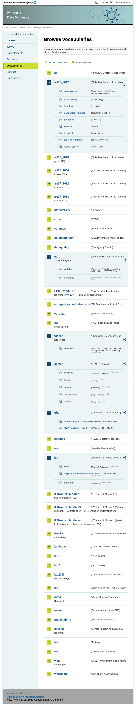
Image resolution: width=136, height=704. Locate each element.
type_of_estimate (73, 139)
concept (68, 372)
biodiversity (62, 209)
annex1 (68, 466)
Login (101, 2)
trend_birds (70, 133)
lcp (56, 587)
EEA (21, 2)
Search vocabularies (58, 63)
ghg (56, 412)
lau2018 (59, 574)
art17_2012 (61, 183)
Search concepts (83, 63)
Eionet (21, 28)
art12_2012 (61, 82)
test (56, 642)
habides (59, 438)
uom (57, 651)
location (68, 106)
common (60, 228)
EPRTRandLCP (64, 291)
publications (62, 619)
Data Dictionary (33, 28)
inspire (58, 533)
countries (69, 348)
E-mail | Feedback (17, 693)
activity (68, 269)
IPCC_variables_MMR (75, 428)
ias (56, 448)
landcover (61, 546)
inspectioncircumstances (77, 473)
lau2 (57, 565)
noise (58, 610)
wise (57, 660)
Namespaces (14, 78)
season (68, 126)
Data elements (15, 53)
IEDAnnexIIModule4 (67, 520)
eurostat (59, 313)
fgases (58, 335)
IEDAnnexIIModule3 (67, 507)
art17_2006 (61, 170)
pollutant (68, 482)
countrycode (71, 91)
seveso (59, 628)
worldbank (61, 673)
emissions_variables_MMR (77, 421)
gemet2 (59, 363)
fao (56, 322)
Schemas (12, 59)
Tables (10, 46)
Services (11, 71)
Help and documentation (20, 34)
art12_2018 (61, 157)
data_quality (70, 99)
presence (69, 119)
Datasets (12, 40)
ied (56, 457)
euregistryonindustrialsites (72, 304)
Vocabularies (14, 65)
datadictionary (63, 237)
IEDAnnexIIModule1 (67, 494)
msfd (57, 597)
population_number (74, 113)
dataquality (61, 247)
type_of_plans (71, 146)
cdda (57, 219)
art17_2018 (61, 196)
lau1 (57, 555)
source (67, 387)
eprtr (57, 256)
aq (56, 72)
